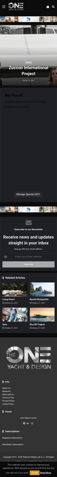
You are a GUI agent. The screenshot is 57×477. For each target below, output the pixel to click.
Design (28, 62)
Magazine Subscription (12, 438)
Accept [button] (35, 473)
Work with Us (8, 394)
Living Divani (8, 299)
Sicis (4, 324)
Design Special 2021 (29, 194)
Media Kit (6, 391)
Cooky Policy (8, 404)
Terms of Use (8, 397)
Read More (45, 472)
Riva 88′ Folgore (37, 324)
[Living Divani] (14, 289)
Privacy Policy (8, 401)
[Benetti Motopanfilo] (42, 289)
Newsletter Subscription (12, 444)
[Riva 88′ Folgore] (42, 315)
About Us (6, 388)
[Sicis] (14, 315)
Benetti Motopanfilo (39, 299)
